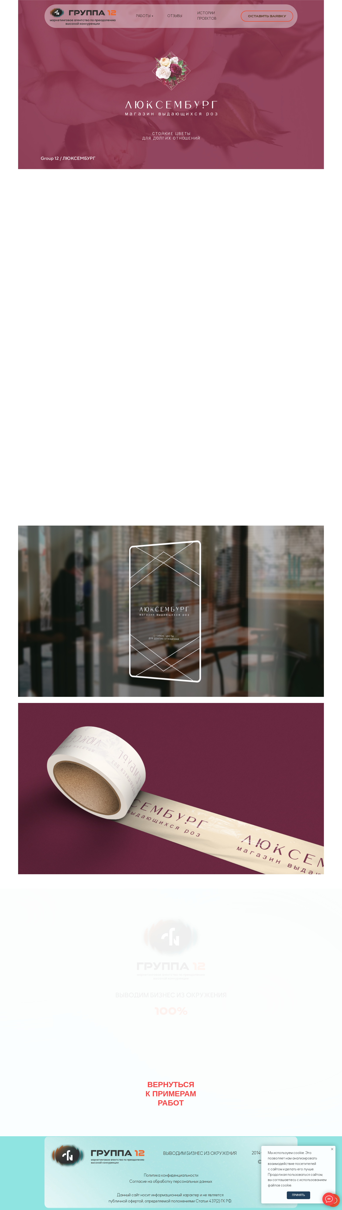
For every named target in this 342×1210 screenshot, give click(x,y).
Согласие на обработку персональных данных (170, 1181)
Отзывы (174, 16)
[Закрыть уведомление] (332, 1149)
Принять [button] (298, 1195)
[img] (82, 16)
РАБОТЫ (143, 16)
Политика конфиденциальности (171, 1175)
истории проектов (206, 16)
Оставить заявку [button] (267, 16)
